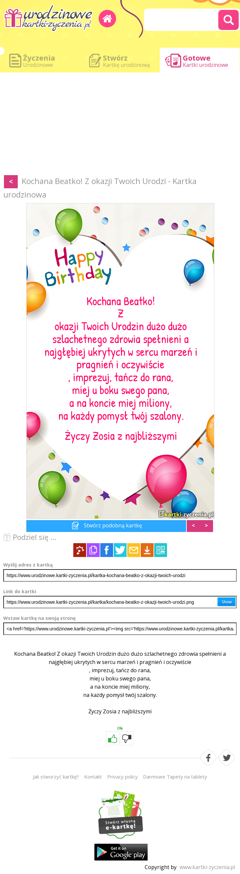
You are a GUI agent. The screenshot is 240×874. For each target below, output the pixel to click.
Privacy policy (122, 776)
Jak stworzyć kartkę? (56, 776)
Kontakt (93, 776)
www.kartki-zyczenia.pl (207, 867)
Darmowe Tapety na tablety (175, 776)
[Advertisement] (120, 125)
